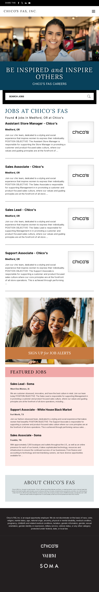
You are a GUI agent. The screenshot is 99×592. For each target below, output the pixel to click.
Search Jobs (16, 96)
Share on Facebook (18, 3)
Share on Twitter (22, 3)
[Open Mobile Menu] (93, 11)
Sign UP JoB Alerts (49, 353)
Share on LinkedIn (26, 3)
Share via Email (29, 3)
